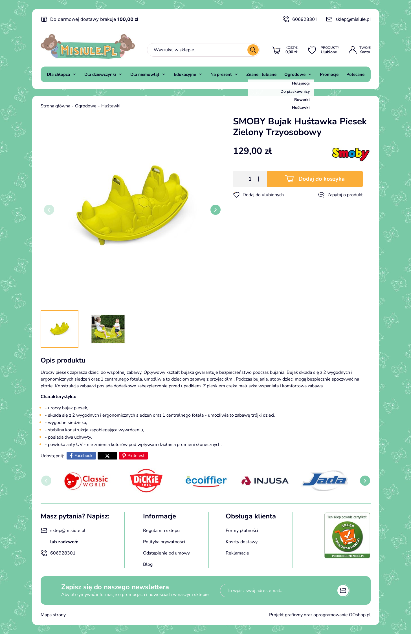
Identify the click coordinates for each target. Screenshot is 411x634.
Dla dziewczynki (100, 74)
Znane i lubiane (261, 74)
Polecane (355, 74)
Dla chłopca (58, 74)
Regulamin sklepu (161, 530)
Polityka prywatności (164, 542)
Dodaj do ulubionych (258, 194)
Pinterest (136, 455)
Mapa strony (53, 615)
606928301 (300, 19)
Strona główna (55, 106)
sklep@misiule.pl (348, 19)
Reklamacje (237, 553)
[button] (239, 179)
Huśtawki (110, 106)
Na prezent (221, 74)
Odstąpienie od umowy (166, 553)
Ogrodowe (294, 74)
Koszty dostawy (242, 542)
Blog (148, 564)
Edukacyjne (185, 74)
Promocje (329, 74)
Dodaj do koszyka (321, 179)
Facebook (83, 455)
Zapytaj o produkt (340, 194)
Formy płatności (242, 530)
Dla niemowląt (144, 74)
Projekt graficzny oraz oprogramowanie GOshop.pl (320, 615)
